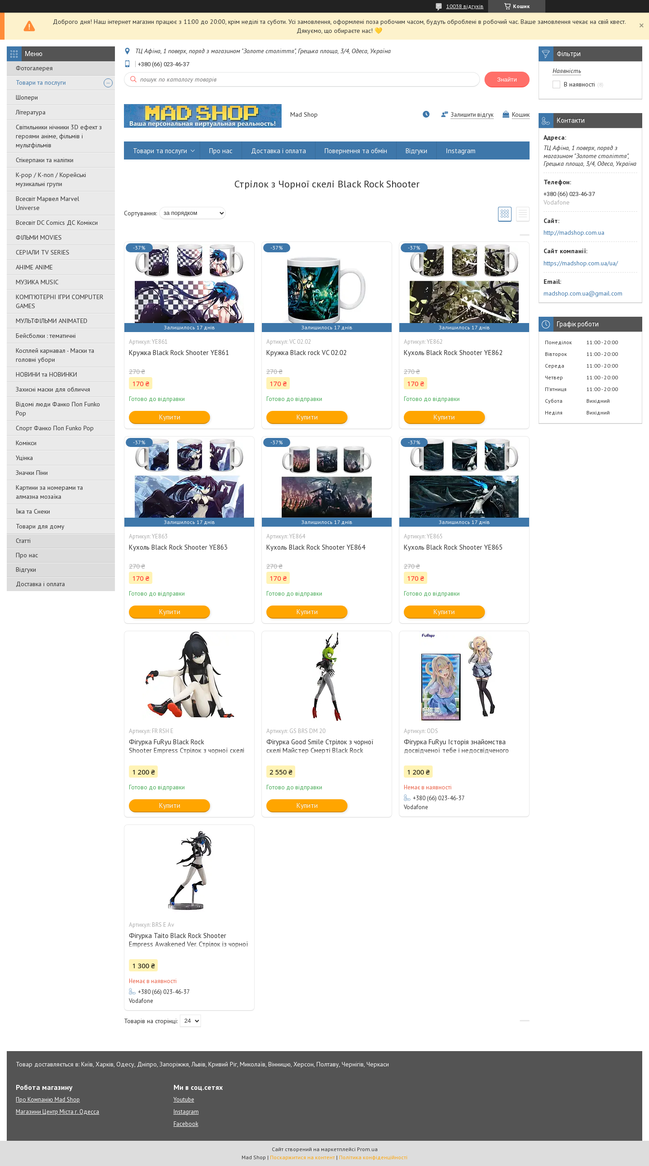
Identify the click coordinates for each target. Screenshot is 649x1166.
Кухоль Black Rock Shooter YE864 (315, 547)
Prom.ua (367, 1149)
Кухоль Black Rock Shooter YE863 (178, 547)
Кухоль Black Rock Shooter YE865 (453, 547)
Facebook (186, 1124)
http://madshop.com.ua (574, 232)
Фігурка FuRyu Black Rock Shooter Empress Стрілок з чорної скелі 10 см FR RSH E (186, 750)
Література (31, 112)
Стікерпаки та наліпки (44, 160)
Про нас (27, 555)
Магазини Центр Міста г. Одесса (57, 1112)
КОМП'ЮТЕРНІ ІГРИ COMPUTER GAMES (59, 301)
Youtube (184, 1099)
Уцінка (24, 458)
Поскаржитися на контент (302, 1157)
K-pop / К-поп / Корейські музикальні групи (51, 179)
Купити (169, 417)
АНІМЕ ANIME (34, 267)
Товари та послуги (41, 82)
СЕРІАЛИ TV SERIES (42, 252)
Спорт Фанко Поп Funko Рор (55, 428)
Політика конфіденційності (373, 1157)
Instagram (460, 150)
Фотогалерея (34, 68)
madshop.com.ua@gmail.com (583, 293)
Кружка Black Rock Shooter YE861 (179, 352)
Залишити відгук (472, 114)
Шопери (27, 97)
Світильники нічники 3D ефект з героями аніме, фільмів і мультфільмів (59, 136)
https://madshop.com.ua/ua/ (581, 263)
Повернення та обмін (355, 150)
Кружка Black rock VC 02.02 (306, 352)
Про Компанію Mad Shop (48, 1099)
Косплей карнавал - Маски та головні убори (55, 355)
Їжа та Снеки (33, 511)
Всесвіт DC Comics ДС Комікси (57, 223)
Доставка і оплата (40, 584)
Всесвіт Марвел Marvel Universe (47, 203)
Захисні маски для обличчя (53, 389)
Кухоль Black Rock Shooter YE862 (453, 352)
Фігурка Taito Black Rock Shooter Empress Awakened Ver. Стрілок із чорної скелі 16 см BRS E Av (188, 944)
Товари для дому (40, 526)
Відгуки (26, 569)
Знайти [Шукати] (507, 79)
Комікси (26, 443)
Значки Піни (32, 473)
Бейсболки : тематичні (46, 336)
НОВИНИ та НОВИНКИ (46, 374)
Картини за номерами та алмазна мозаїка (49, 492)
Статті (23, 541)
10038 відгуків (465, 6)
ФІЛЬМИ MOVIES (39, 237)
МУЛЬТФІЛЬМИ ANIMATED (51, 321)
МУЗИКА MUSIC (37, 282)
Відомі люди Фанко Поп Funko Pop (58, 408)
